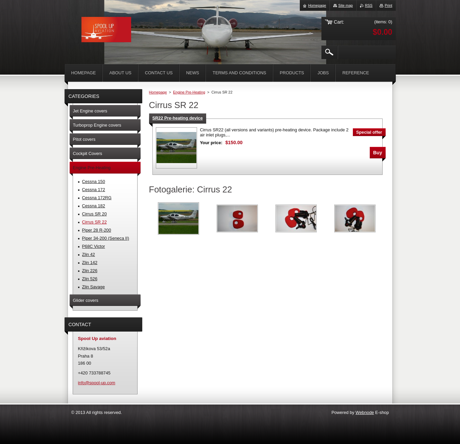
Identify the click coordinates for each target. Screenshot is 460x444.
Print (388, 5)
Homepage (158, 92)
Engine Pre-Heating (189, 92)
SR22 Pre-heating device (177, 118)
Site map (345, 5)
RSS (368, 5)
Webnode (365, 412)
